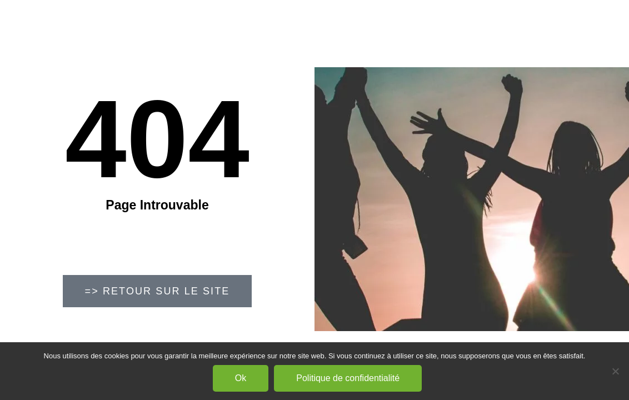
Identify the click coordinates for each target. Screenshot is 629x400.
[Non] (615, 371)
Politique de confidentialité (348, 378)
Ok (240, 378)
